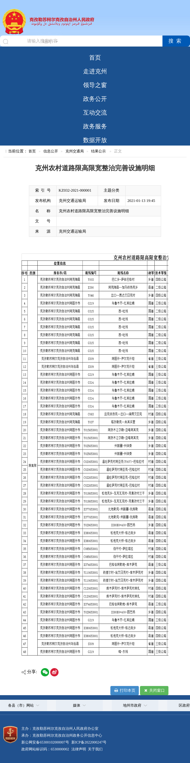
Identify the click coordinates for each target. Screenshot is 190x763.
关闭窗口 (154, 690)
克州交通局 (74, 151)
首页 (95, 57)
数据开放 (95, 140)
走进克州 (95, 71)
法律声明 (78, 749)
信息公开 (50, 151)
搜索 (176, 41)
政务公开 (95, 98)
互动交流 (95, 112)
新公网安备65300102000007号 (45, 742)
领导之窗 (95, 85)
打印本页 (124, 690)
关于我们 (95, 749)
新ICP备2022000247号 (88, 742)
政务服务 (95, 126)
